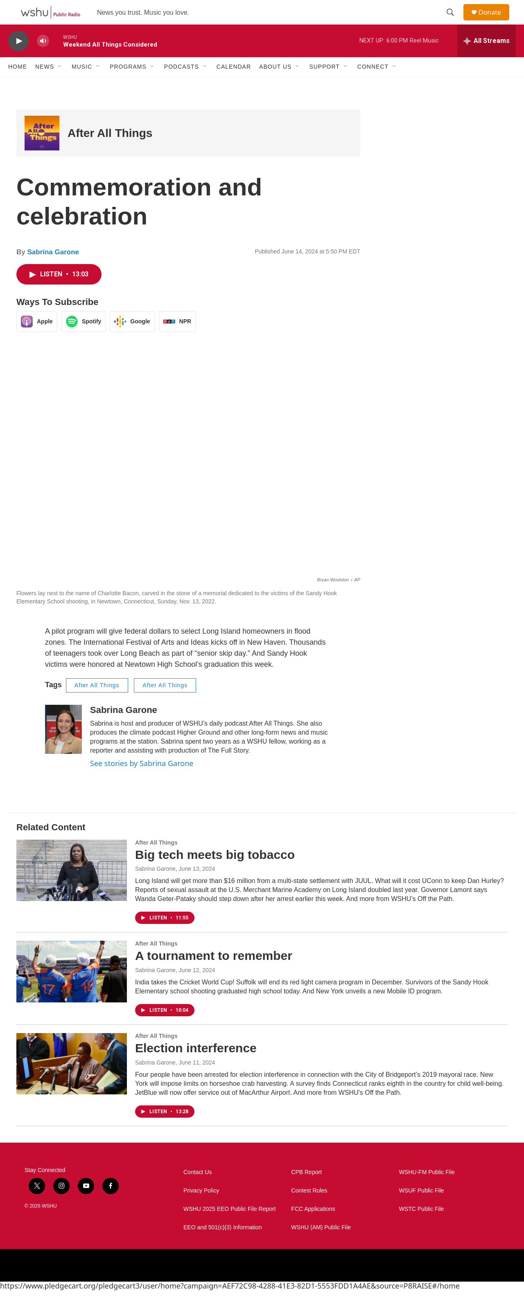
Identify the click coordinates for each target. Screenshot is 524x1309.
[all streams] (486, 59)
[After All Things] (42, 151)
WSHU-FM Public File (427, 1191)
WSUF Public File (421, 1209)
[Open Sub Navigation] (60, 85)
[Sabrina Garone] (63, 747)
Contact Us (197, 1191)
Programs (128, 85)
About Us (275, 85)
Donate (495, 21)
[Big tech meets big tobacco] (71, 888)
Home (17, 85)
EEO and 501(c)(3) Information (222, 1246)
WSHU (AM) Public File (320, 1246)
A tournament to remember (213, 974)
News (44, 85)
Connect (372, 85)
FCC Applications (313, 1227)
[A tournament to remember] (71, 989)
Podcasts (181, 85)
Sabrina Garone (53, 270)
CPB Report (306, 1191)
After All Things (110, 151)
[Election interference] (71, 1082)
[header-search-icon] (454, 21)
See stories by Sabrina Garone (141, 782)
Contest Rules (309, 1209)
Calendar (234, 85)
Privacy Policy (201, 1209)
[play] (18, 59)
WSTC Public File (421, 1227)
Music (82, 85)
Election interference (196, 1066)
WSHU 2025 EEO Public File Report (229, 1227)
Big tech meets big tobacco (215, 873)
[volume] (43, 59)
